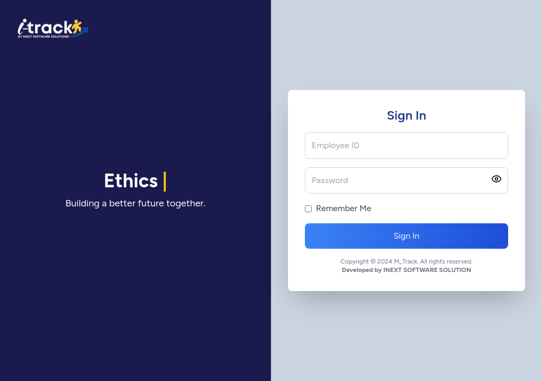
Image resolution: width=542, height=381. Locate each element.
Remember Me (343, 208)
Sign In (406, 236)
